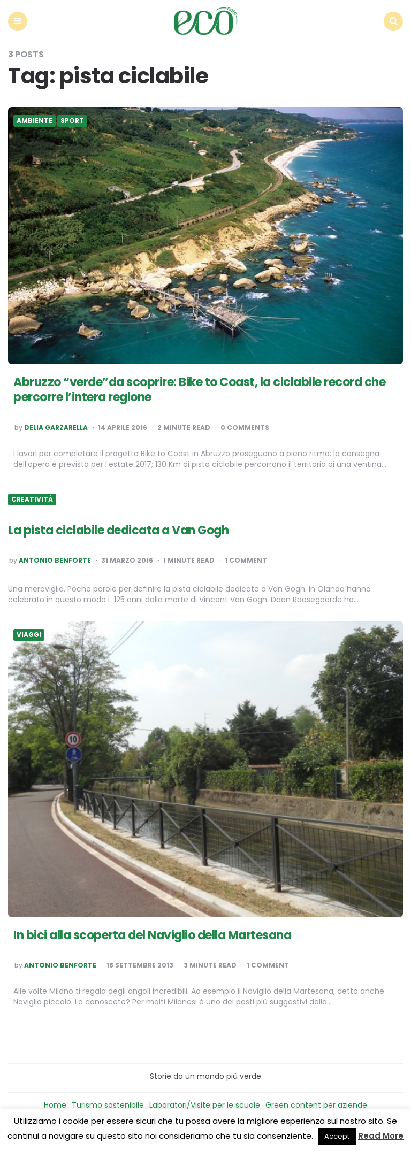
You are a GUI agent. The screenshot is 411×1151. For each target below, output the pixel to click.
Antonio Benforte (55, 560)
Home (55, 1105)
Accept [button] (336, 1136)
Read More (381, 1135)
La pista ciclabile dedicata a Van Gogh (118, 530)
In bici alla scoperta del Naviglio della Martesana (152, 935)
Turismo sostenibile (108, 1105)
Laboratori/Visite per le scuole (204, 1105)
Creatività (32, 499)
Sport (72, 121)
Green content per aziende (316, 1105)
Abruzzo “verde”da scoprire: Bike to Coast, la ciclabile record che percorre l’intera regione (199, 390)
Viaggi (29, 635)
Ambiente (34, 121)
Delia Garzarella (56, 428)
